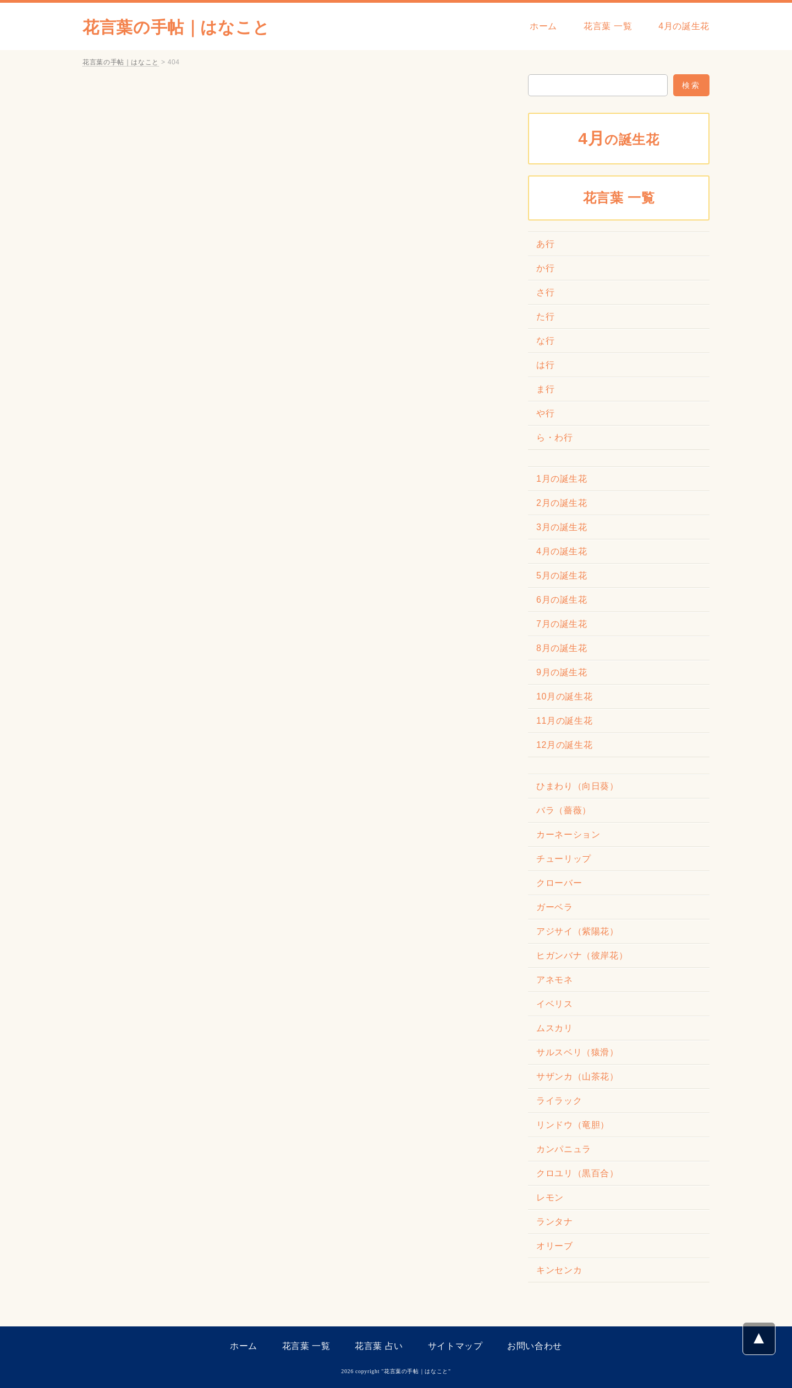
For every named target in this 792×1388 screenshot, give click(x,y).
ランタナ (554, 1221)
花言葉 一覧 (608, 26)
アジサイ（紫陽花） (577, 931)
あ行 (545, 244)
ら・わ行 (554, 437)
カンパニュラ (563, 1149)
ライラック (559, 1100)
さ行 (545, 292)
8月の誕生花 (561, 648)
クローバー (559, 883)
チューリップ (563, 858)
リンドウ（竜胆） (572, 1125)
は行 (545, 365)
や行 (545, 413)
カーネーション (568, 834)
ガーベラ (554, 907)
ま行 (545, 389)
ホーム (543, 26)
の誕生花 (618, 138)
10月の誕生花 (564, 696)
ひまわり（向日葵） (577, 786)
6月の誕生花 (561, 599)
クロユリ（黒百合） (577, 1173)
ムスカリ (554, 1028)
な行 (545, 340)
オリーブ (554, 1246)
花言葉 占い (379, 1346)
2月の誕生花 (561, 503)
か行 (545, 268)
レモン (550, 1197)
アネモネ (554, 979)
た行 (545, 316)
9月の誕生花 (561, 672)
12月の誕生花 (564, 745)
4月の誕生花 (684, 26)
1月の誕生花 (561, 478)
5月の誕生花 (561, 575)
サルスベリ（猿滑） (577, 1052)
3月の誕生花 (561, 527)
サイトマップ (455, 1346)
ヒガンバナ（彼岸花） (582, 955)
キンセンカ (559, 1270)
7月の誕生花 (561, 624)
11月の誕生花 (564, 720)
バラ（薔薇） (563, 810)
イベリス (554, 1004)
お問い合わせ (534, 1346)
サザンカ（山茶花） (577, 1076)
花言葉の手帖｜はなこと (176, 27)
